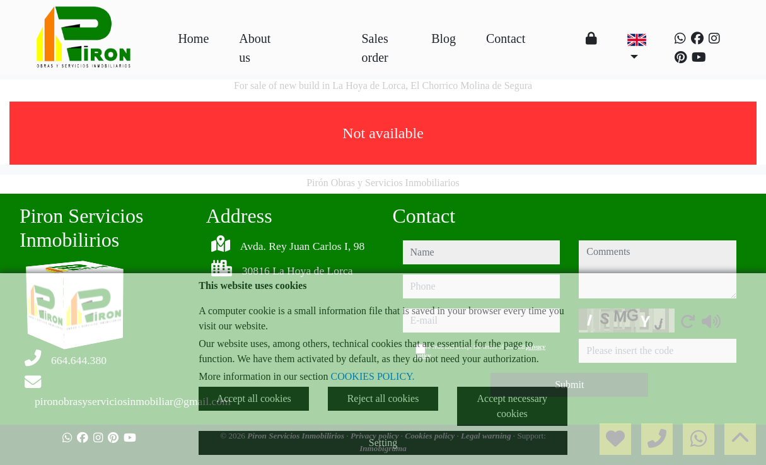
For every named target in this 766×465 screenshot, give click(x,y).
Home (193, 38)
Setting (383, 442)
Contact (505, 38)
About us (254, 48)
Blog (443, 38)
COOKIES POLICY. (373, 376)
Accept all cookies (254, 398)
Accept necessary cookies (512, 406)
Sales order (375, 48)
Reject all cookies (383, 398)
